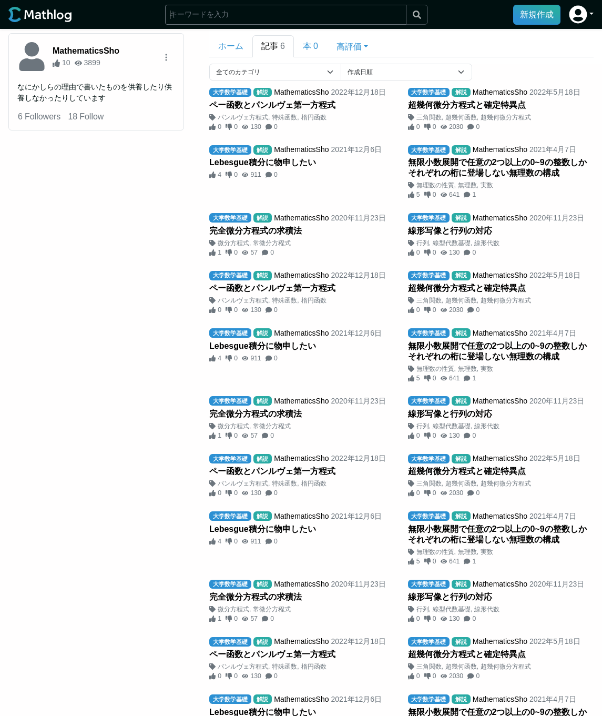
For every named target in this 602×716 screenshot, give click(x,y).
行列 (422, 243)
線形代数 (486, 243)
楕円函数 (313, 117)
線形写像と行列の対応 (450, 230)
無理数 (467, 185)
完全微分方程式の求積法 (255, 230)
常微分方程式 (272, 243)
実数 (487, 185)
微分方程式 (233, 243)
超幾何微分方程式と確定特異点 (467, 104)
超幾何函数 (461, 117)
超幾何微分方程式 (506, 117)
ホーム (230, 46)
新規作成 (537, 14)
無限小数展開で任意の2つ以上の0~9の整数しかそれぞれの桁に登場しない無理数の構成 (497, 167)
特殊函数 (284, 117)
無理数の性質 (435, 185)
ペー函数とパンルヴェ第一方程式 (272, 104)
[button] (581, 14)
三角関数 (429, 117)
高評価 (349, 46)
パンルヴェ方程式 (243, 117)
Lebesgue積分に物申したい (262, 162)
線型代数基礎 (452, 243)
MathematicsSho (86, 50)
